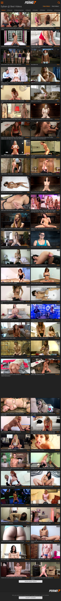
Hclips (27, 431)
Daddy (36, 10)
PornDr (27, 46)
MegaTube (56, 486)
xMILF (57, 210)
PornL (58, 137)
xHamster (57, 319)
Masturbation (19, 10)
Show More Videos (30, 581)
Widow (43, 10)
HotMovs (27, 137)
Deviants (57, 523)
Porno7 (30, 2)
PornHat (27, 265)
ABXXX (27, 210)
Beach (28, 10)
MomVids (27, 468)
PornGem (57, 119)
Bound (10, 10)
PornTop (57, 450)
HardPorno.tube (25, 486)
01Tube (27, 174)
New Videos (46, 6)
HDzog (57, 28)
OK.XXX (27, 301)
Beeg (58, 64)
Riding (50, 10)
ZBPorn (27, 64)
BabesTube (26, 28)
